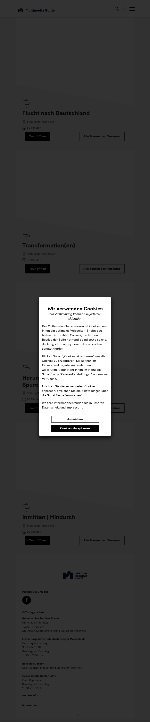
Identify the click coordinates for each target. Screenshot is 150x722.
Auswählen (75, 419)
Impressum (74, 407)
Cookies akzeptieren (75, 428)
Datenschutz (51, 407)
